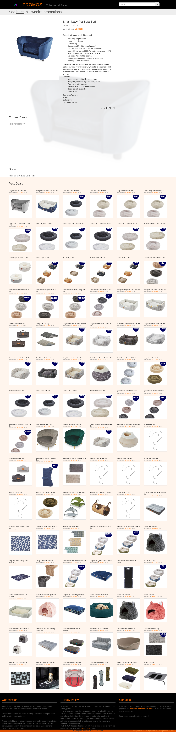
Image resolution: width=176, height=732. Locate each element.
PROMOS (32, 4)
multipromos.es (151, 731)
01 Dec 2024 (155, 426)
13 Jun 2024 (101, 530)
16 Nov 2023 (155, 596)
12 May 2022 (74, 494)
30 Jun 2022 (155, 528)
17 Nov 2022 (101, 630)
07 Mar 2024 (155, 259)
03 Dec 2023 (47, 259)
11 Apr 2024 (74, 528)
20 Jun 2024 (20, 598)
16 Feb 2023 (74, 192)
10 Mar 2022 (20, 192)
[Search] (157, 4)
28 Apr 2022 (101, 596)
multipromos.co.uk (166, 731)
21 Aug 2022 (47, 325)
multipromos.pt (138, 731)
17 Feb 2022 (47, 192)
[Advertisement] (142, 35)
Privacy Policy (86, 728)
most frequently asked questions (142, 709)
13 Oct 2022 (20, 259)
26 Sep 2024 (101, 291)
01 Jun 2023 (155, 359)
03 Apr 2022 (20, 325)
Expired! (79, 29)
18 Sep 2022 (74, 325)
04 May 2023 (155, 664)
